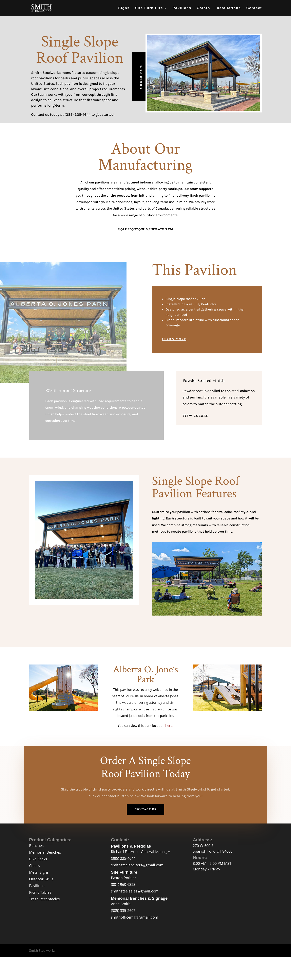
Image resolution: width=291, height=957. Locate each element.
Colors (203, 8)
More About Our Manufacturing (145, 229)
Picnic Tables (40, 892)
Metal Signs (39, 872)
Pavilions (182, 8)
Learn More (174, 339)
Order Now (141, 76)
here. (169, 725)
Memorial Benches (45, 852)
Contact (254, 8)
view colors (195, 416)
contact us (145, 809)
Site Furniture (149, 8)
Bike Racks (38, 858)
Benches (36, 845)
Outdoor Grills (41, 878)
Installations (228, 8)
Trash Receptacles (44, 899)
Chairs (34, 865)
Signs (124, 8)
